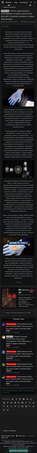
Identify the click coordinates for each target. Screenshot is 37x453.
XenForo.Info (4, 437)
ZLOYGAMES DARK (8, 436)
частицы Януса (28, 144)
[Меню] (2, 2)
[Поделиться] (34, 26)
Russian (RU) (20, 436)
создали (27, 42)
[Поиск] (35, 2)
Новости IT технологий (29, 21)
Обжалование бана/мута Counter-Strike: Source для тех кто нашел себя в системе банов (19, 326)
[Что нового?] (31, 2)
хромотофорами (27, 109)
